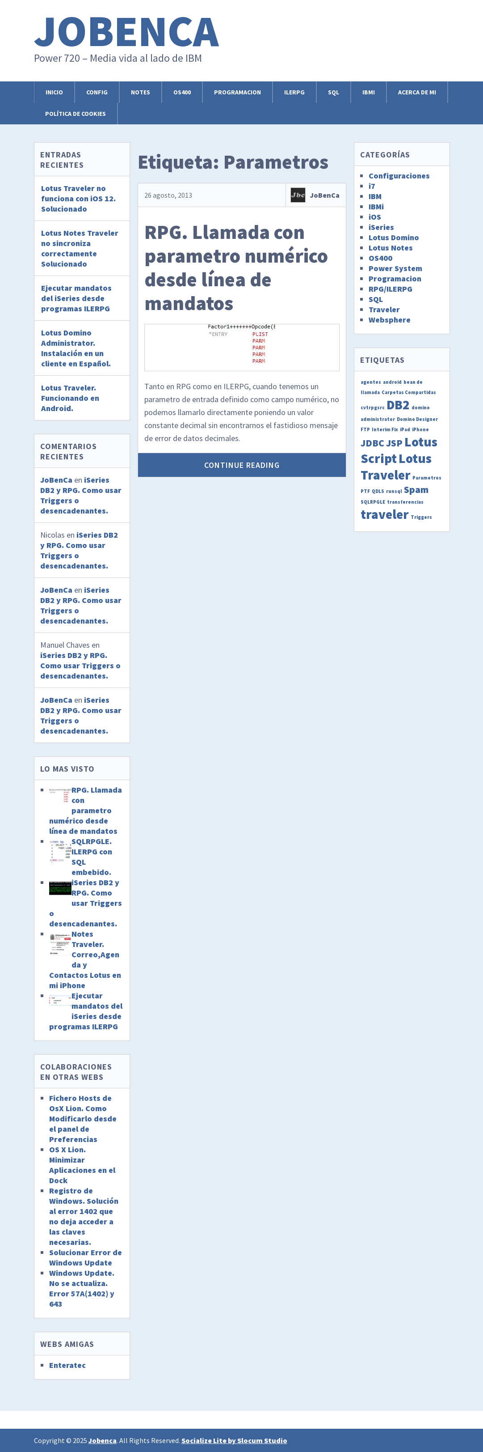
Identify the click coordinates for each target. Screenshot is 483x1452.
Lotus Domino (394, 237)
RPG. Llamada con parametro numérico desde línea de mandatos (236, 267)
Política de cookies (75, 114)
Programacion (237, 92)
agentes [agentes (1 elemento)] (371, 382)
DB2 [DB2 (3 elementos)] (398, 404)
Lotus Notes (391, 247)
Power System (395, 268)
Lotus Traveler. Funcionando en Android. (70, 397)
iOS (375, 217)
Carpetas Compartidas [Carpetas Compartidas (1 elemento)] (409, 392)
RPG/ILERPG (390, 289)
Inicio (54, 92)
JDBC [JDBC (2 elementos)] (372, 443)
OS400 (182, 92)
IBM (375, 196)
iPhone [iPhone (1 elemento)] (420, 430)
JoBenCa (325, 195)
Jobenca (126, 30)
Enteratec (67, 1365)
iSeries (381, 227)
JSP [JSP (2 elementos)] (394, 443)
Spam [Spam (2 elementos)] (416, 489)
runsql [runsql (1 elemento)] (394, 491)
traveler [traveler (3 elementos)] (385, 514)
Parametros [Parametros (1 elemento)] (426, 478)
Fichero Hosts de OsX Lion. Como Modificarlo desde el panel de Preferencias (83, 1118)
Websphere (390, 319)
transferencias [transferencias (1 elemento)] (405, 502)
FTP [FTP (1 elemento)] (365, 430)
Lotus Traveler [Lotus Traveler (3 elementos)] (396, 466)
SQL (333, 92)
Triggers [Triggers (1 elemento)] (421, 517)
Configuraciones (399, 175)
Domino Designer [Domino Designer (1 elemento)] (417, 419)
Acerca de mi (417, 92)
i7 (372, 186)
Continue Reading (242, 465)
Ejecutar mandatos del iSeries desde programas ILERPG (76, 298)
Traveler (384, 309)
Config (97, 92)
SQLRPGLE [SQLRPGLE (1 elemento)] (373, 502)
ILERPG (294, 92)
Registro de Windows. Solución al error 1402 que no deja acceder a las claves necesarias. (83, 1216)
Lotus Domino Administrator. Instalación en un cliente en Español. (76, 348)
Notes (140, 92)
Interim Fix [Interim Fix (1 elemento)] (385, 430)
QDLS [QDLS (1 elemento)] (378, 491)
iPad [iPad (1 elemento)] (405, 430)
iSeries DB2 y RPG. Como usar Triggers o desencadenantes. (80, 665)
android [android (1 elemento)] (392, 382)
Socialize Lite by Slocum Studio (234, 1440)
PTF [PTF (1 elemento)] (365, 491)
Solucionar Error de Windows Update (85, 1257)
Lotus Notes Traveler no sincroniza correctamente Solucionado (79, 248)
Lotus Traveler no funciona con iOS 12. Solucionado (78, 198)
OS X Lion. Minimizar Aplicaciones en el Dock (82, 1164)
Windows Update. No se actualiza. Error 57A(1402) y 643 (81, 1288)
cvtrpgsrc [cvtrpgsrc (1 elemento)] (373, 408)
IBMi (368, 92)
